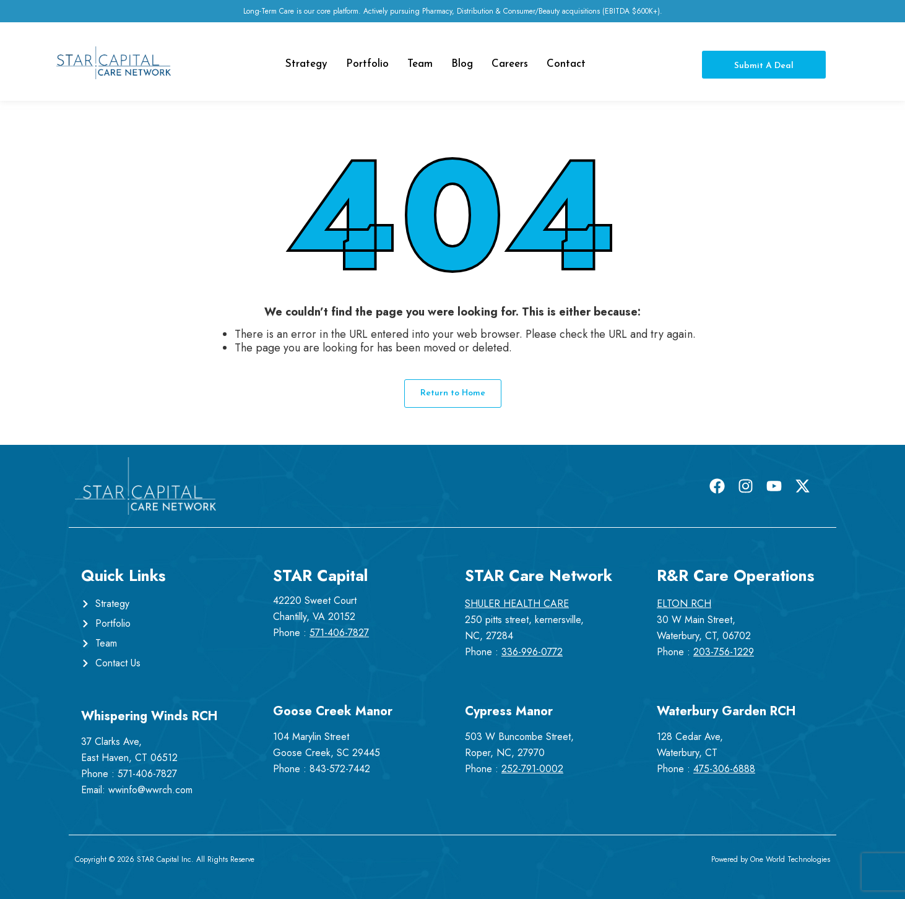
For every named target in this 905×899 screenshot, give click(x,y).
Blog (462, 64)
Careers (509, 64)
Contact (566, 64)
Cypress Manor (509, 711)
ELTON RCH (684, 603)
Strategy (306, 64)
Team (420, 64)
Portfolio (367, 64)
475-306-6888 (724, 769)
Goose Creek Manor (332, 711)
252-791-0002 (532, 769)
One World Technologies (790, 859)
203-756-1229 (723, 652)
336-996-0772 (532, 652)
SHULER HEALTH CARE (517, 603)
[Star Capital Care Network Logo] (113, 62)
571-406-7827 (147, 774)
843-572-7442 (340, 769)
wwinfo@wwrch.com (150, 790)
